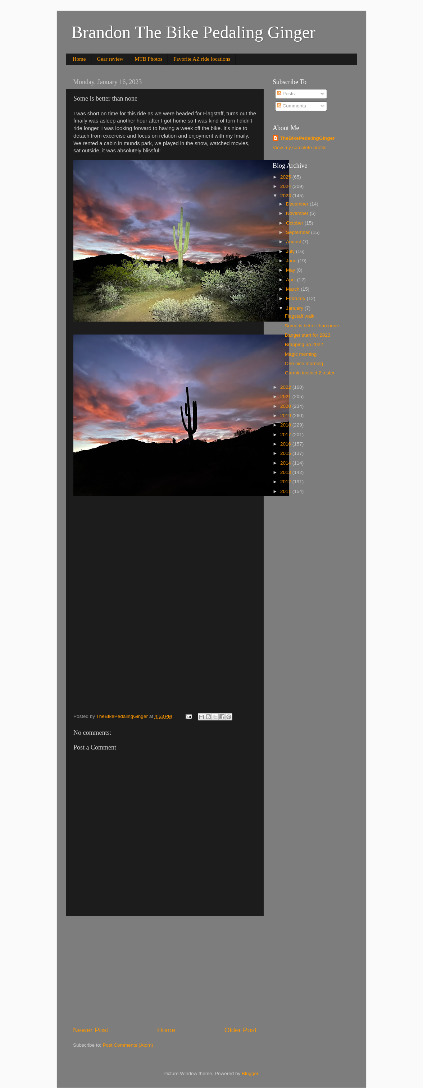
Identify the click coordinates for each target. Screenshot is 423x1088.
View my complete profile (300, 147)
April (291, 279)
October (295, 223)
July (291, 251)
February (296, 298)
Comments (291, 106)
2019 (286, 415)
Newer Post (90, 1030)
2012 (286, 481)
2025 (286, 177)
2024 (286, 186)
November (298, 213)
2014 (286, 463)
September (298, 232)
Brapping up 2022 (304, 344)
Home (79, 59)
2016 (286, 444)
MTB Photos (148, 59)
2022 (286, 387)
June (292, 260)
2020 (286, 406)
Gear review (110, 59)
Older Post (240, 1030)
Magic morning (301, 354)
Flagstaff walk (299, 316)
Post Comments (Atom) (128, 1045)
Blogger (250, 1073)
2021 (286, 396)
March (293, 289)
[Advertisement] (165, 971)
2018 (286, 425)
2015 (286, 453)
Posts (286, 93)
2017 (286, 434)
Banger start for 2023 (308, 335)
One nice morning (304, 363)
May (291, 270)
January (295, 308)
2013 (286, 472)
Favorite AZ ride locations (201, 59)
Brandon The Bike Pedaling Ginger (193, 32)
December (298, 204)
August (294, 241)
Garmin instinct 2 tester (310, 372)
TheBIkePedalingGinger (307, 138)
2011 (286, 491)
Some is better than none (312, 325)
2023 (286, 195)
